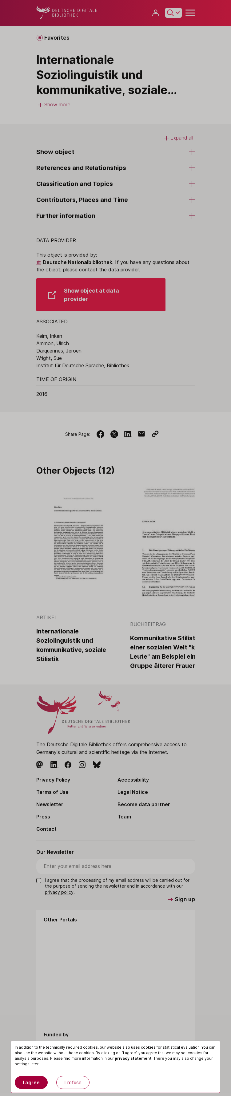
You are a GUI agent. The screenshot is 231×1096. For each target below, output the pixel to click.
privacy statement (133, 1058)
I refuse (73, 1082)
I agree (31, 1082)
